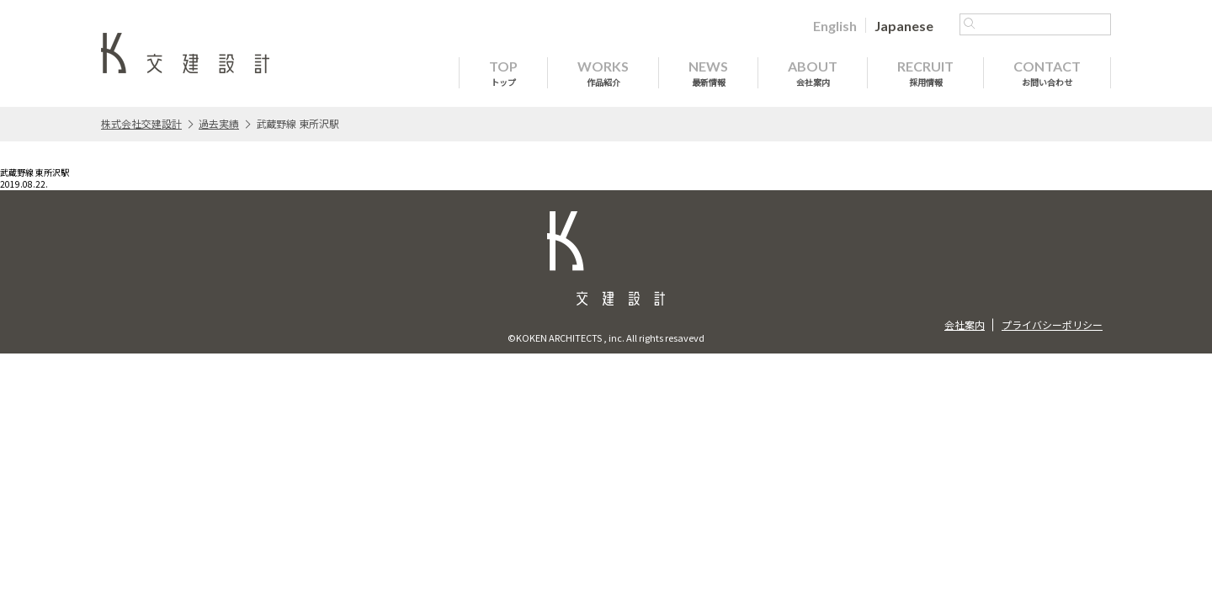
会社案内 (964, 324)
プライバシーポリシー (1052, 324)
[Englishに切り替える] (835, 25)
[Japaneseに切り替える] (904, 25)
